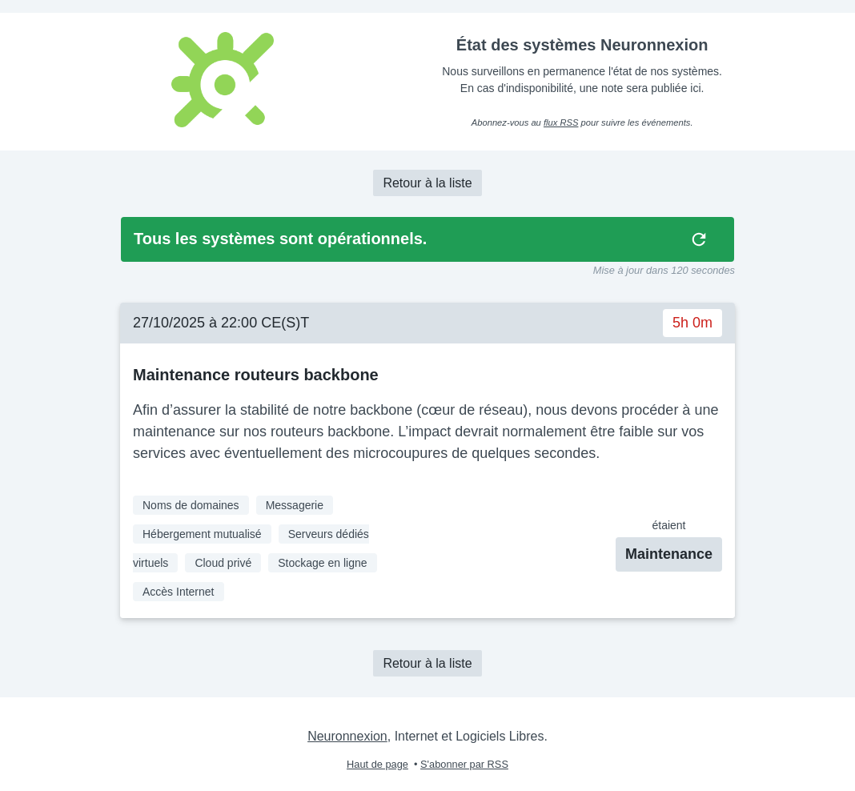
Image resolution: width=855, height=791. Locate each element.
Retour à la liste (427, 183)
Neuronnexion (347, 736)
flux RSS (561, 122)
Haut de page (377, 764)
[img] (698, 239)
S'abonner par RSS (464, 764)
